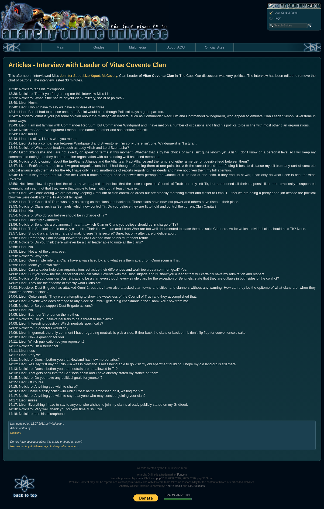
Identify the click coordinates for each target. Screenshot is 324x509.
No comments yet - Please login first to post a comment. (44, 446)
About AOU (176, 47)
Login (275, 18)
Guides (98, 47)
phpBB (160, 478)
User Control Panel (283, 13)
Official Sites (214, 47)
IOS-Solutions (196, 485)
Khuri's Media (174, 485)
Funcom (182, 474)
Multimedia (137, 47)
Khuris (139, 478)
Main (60, 47)
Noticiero (15, 432)
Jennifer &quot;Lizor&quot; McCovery (88, 76)
